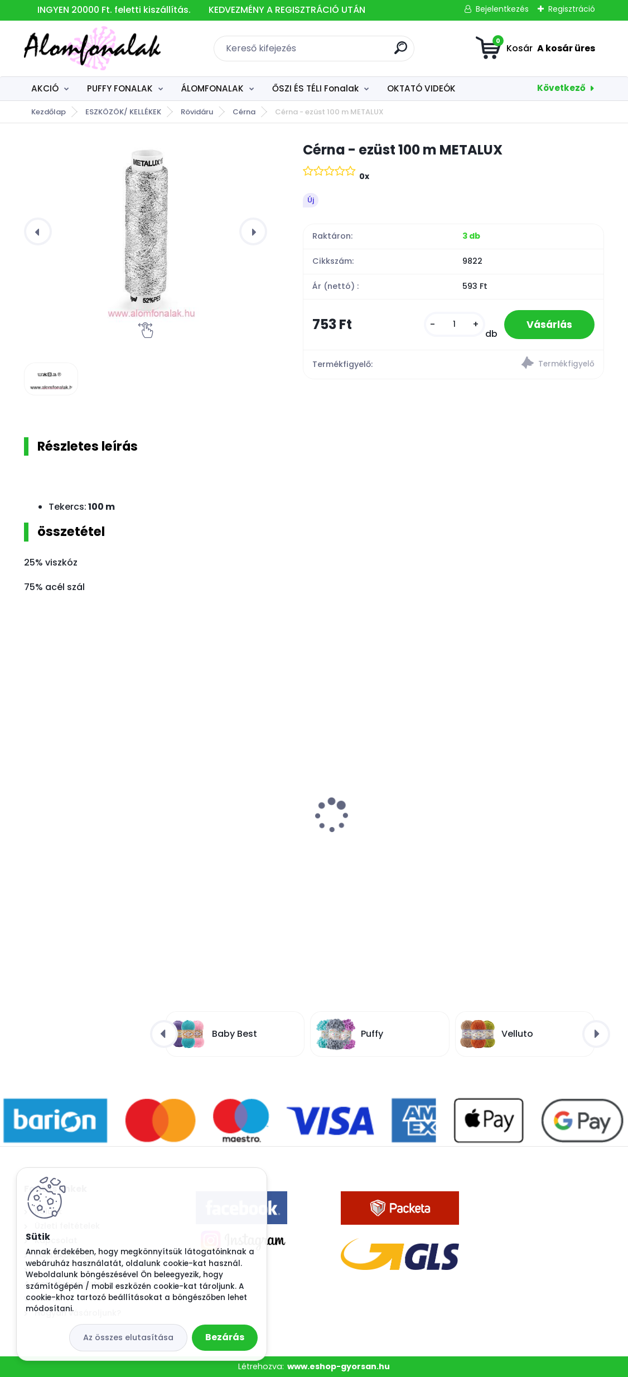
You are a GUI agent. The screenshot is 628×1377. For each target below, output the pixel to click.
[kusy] (454, 324)
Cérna (244, 112)
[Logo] (92, 48)
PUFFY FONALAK (120, 88)
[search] (400, 52)
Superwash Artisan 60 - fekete (489, 831)
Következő (561, 88)
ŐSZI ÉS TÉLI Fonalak (315, 88)
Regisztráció (571, 9)
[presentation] (38, 231)
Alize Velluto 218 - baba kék (89, 831)
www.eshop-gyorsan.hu (338, 1366)
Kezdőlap (48, 112)
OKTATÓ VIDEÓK (421, 88)
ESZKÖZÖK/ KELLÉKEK (123, 112)
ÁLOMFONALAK (212, 88)
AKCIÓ (45, 88)
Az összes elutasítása (128, 1337)
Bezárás (224, 1337)
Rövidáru (197, 112)
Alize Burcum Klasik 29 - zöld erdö (300, 831)
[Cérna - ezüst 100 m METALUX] (145, 231)
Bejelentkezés (502, 9)
